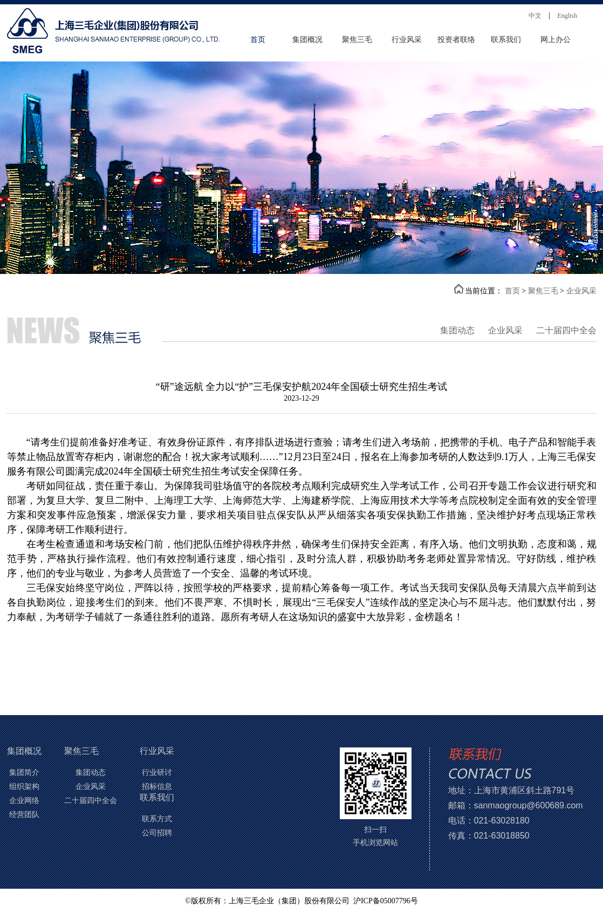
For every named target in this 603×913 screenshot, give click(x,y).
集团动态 (457, 331)
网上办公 (555, 40)
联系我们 (506, 40)
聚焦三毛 (357, 40)
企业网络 (24, 801)
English (567, 15)
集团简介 (24, 772)
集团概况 (307, 40)
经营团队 (24, 815)
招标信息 (157, 786)
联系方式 (157, 819)
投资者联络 (456, 40)
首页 (257, 40)
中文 (535, 15)
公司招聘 (157, 833)
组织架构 (24, 786)
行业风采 (407, 40)
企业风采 (581, 291)
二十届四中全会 (566, 331)
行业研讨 (157, 772)
